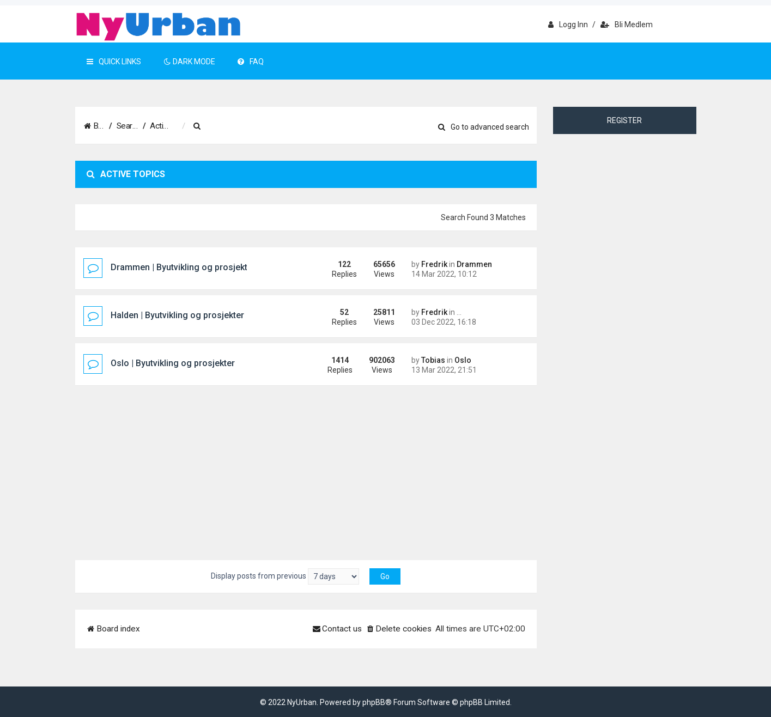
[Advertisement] (306, 467)
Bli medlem (626, 24)
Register (624, 120)
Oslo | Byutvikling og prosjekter (173, 363)
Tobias (433, 360)
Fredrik (434, 264)
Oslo (462, 360)
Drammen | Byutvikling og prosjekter (183, 267)
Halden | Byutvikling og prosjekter (177, 315)
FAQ (251, 61)
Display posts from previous (285, 576)
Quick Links (114, 61)
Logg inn (568, 24)
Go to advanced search (483, 127)
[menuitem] (252, 126)
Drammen (474, 264)
